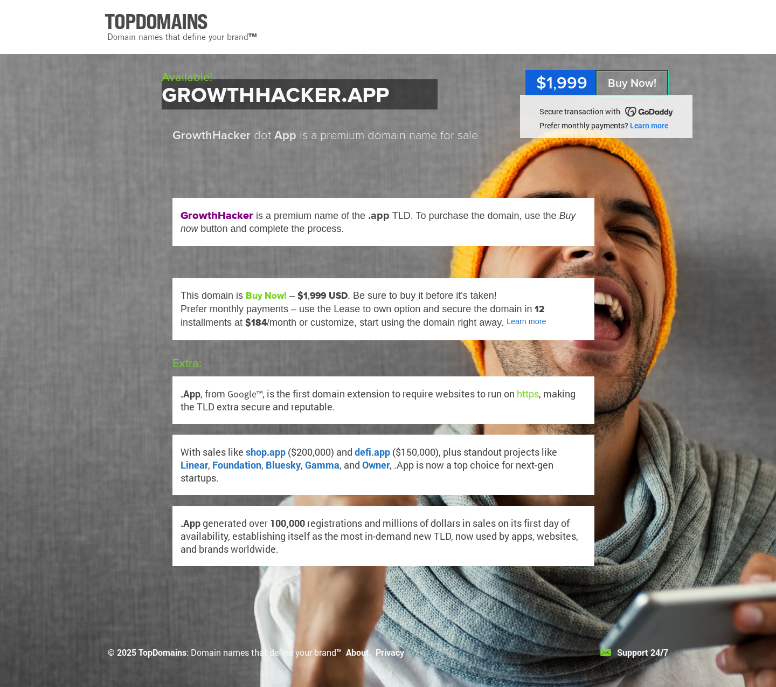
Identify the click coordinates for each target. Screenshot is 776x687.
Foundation (236, 464)
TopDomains (162, 652)
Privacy (390, 652)
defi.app (372, 451)
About (357, 652)
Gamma (322, 464)
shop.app (266, 451)
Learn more (649, 125)
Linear (194, 464)
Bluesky (283, 464)
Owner (376, 464)
